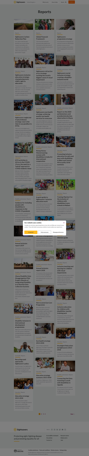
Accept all (30, 232)
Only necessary (45, 232)
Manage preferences (58, 232)
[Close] (64, 222)
